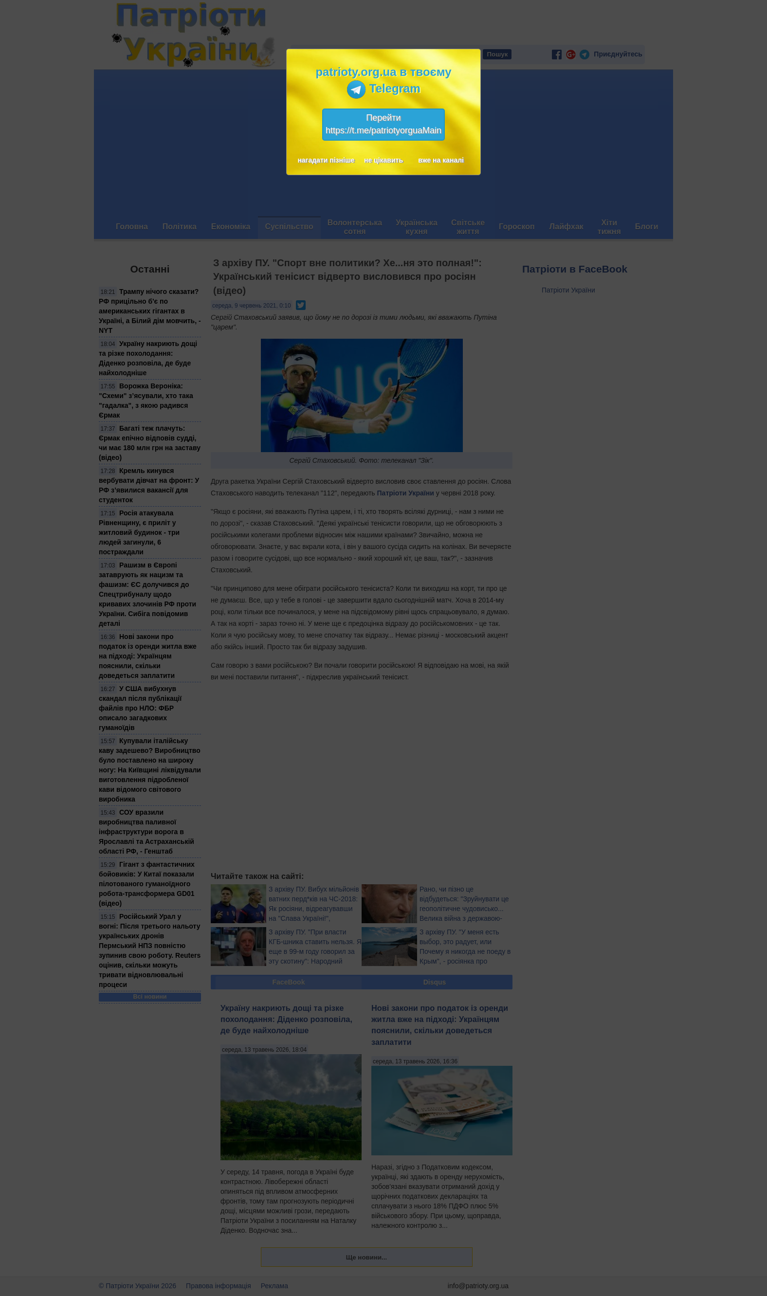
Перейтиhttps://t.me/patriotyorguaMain (383, 124)
